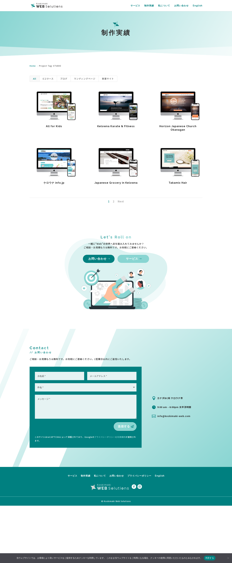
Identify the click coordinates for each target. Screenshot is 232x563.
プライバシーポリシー (104, 437)
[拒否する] (228, 558)
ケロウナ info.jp (54, 182)
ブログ (63, 78)
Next (121, 201)
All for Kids (54, 126)
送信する (124, 426)
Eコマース (48, 78)
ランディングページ (84, 78)
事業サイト (108, 78)
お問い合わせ (181, 5)
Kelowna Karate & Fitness (116, 126)
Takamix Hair (177, 182)
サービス (135, 5)
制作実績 (149, 5)
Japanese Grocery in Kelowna (115, 182)
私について (164, 5)
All (34, 78)
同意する (209, 558)
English (197, 5)
